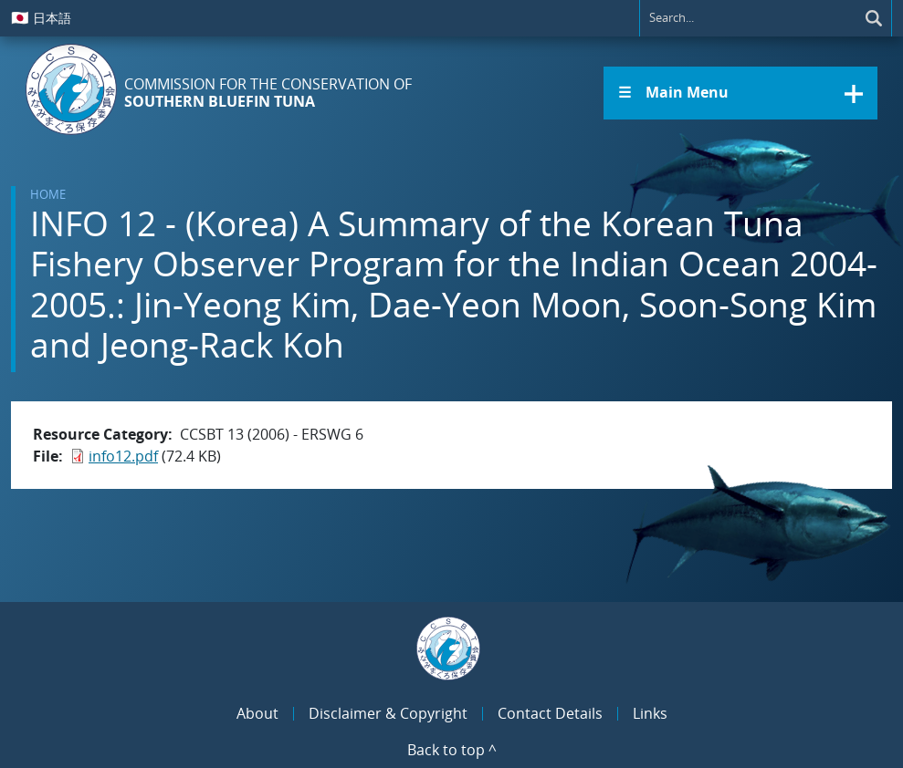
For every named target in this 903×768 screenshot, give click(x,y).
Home (48, 194)
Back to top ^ (452, 750)
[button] (740, 93)
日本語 (41, 17)
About (257, 713)
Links (650, 713)
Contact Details (550, 713)
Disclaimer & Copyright (388, 713)
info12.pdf (123, 456)
